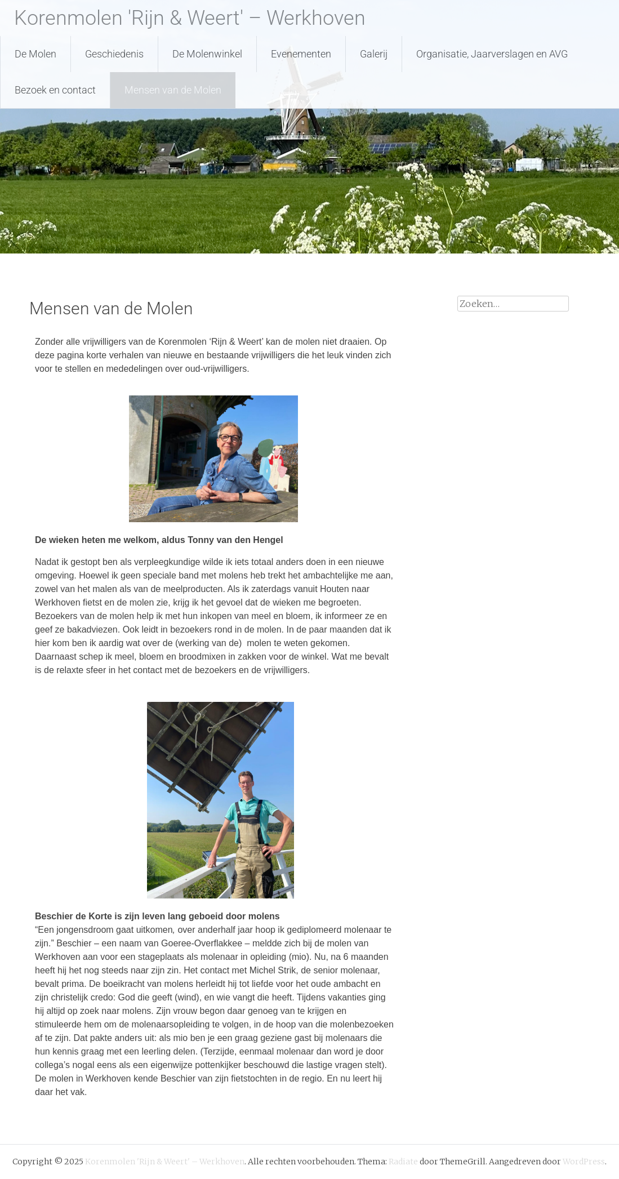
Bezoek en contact (55, 90)
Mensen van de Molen (172, 90)
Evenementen (301, 54)
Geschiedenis (114, 54)
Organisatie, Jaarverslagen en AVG (492, 54)
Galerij (374, 54)
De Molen (35, 54)
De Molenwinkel (207, 54)
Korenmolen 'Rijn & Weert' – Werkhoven (190, 18)
